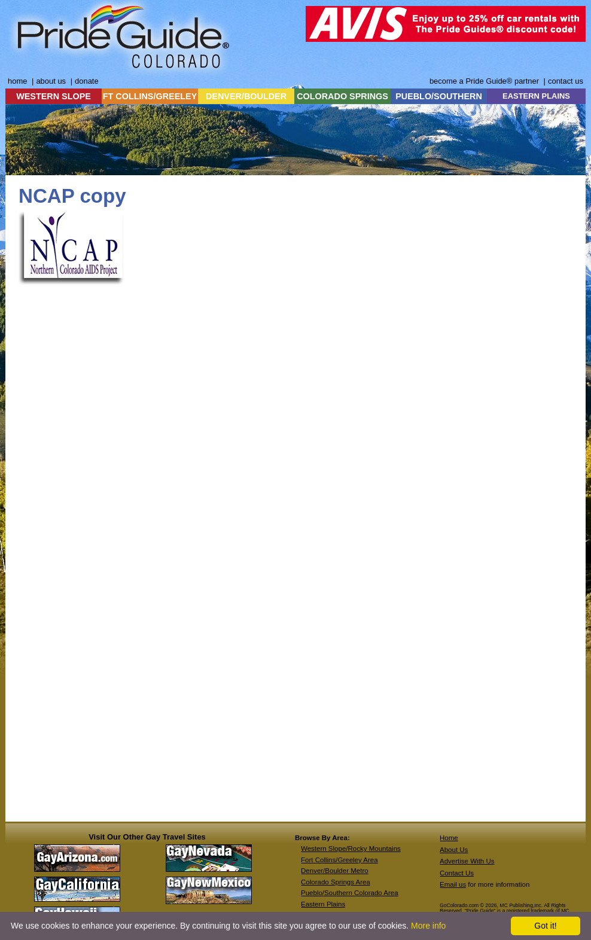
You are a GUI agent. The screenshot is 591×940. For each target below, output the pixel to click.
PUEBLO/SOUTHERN (438, 96)
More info (428, 925)
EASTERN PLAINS (536, 95)
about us (51, 81)
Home (449, 837)
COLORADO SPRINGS (342, 96)
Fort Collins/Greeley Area (339, 859)
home (17, 81)
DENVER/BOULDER (246, 96)
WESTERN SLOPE (53, 96)
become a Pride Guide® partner (484, 81)
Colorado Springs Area (335, 882)
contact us (565, 81)
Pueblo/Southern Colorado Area (349, 892)
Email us (453, 884)
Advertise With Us (467, 861)
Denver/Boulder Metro (334, 870)
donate (87, 81)
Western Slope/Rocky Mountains (351, 848)
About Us (454, 849)
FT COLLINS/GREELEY (150, 96)
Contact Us (457, 873)
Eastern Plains (323, 904)
